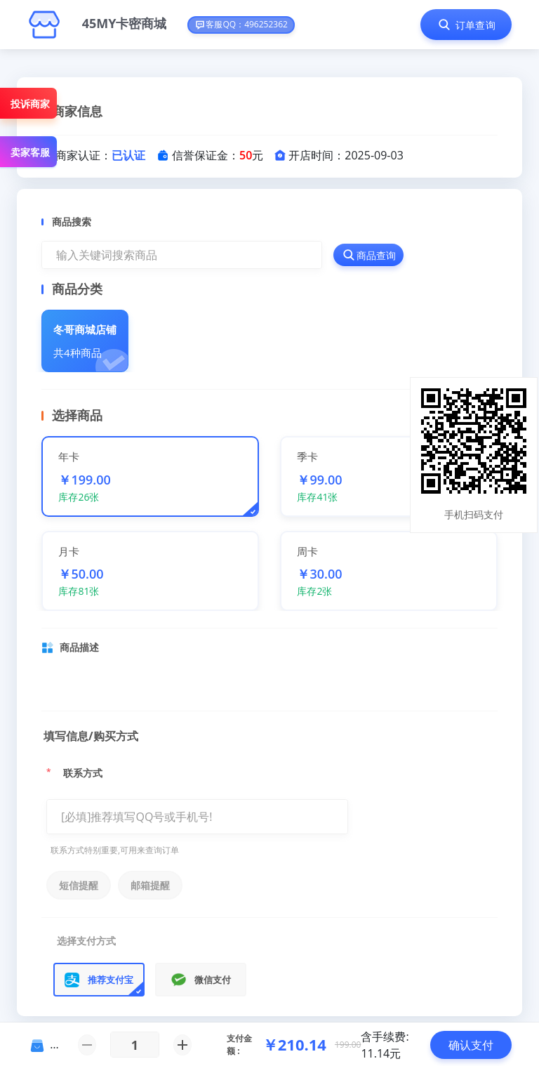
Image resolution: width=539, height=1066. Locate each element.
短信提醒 (78, 885)
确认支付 (470, 1045)
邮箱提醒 (150, 885)
